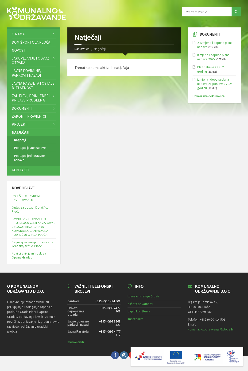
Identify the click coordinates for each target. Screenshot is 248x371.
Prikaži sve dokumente (209, 96)
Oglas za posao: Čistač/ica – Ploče (31, 209)
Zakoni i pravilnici (29, 116)
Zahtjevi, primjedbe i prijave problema (31, 97)
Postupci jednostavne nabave (29, 158)
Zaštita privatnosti (140, 304)
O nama (18, 34)
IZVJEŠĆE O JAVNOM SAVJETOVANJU (26, 198)
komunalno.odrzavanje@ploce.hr (211, 329)
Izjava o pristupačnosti (143, 296)
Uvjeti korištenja (139, 311)
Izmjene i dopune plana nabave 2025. (213, 57)
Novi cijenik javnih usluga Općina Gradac (29, 255)
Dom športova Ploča (31, 42)
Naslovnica (81, 49)
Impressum (135, 319)
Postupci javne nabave (30, 148)
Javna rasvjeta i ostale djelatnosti (33, 85)
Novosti (19, 50)
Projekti (20, 124)
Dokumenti (22, 108)
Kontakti (20, 170)
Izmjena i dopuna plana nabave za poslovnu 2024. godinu (215, 83)
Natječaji (20, 132)
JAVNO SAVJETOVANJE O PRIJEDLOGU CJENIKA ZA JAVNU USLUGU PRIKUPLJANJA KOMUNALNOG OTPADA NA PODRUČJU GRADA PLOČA (33, 227)
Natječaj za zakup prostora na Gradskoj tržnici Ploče (32, 244)
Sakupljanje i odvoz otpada (30, 60)
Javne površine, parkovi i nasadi (26, 72)
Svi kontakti (75, 342)
